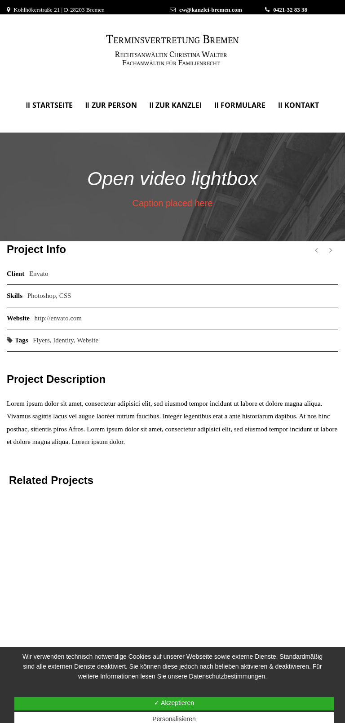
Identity (63, 340)
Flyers (41, 340)
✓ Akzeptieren (174, 702)
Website (87, 340)
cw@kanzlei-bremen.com (210, 9)
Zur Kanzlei (178, 105)
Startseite (52, 105)
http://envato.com (58, 318)
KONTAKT (301, 105)
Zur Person (114, 105)
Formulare (243, 105)
